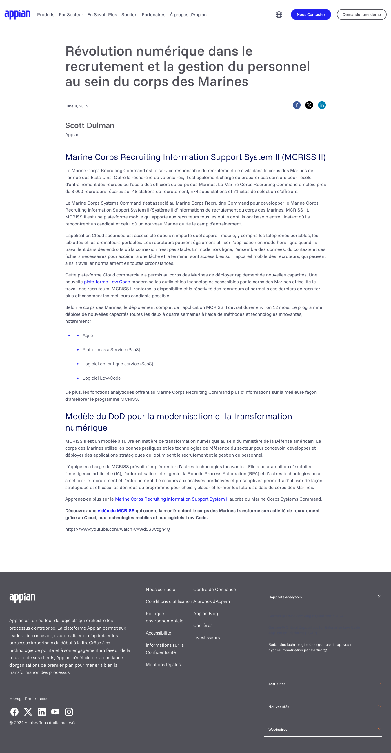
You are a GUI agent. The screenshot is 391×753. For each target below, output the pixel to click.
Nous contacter (161, 589)
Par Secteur (71, 14)
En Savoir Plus (102, 14)
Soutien (129, 14)
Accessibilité (158, 633)
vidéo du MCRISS (116, 510)
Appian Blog (205, 613)
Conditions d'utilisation (169, 601)
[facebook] (297, 105)
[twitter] (309, 105)
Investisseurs (206, 637)
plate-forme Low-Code (107, 282)
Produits (45, 14)
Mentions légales (163, 664)
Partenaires (154, 14)
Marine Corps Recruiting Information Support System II (171, 499)
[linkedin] (322, 105)
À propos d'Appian (188, 14)
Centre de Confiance (214, 589)
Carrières (202, 625)
